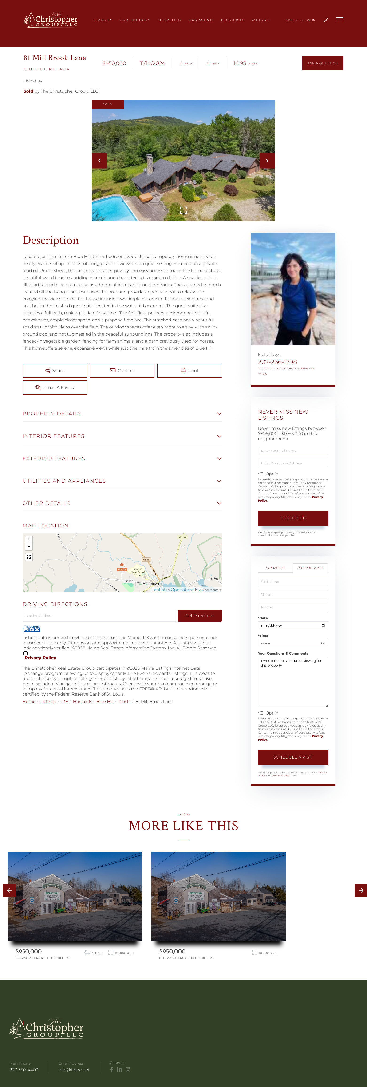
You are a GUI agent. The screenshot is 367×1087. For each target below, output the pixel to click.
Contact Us (275, 568)
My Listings (266, 368)
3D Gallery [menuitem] (170, 20)
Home (29, 701)
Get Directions (199, 615)
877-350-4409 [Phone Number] (23, 1069)
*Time (263, 636)
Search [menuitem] (101, 20)
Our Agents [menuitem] (201, 20)
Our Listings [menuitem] (133, 20)
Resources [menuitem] (233, 20)
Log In (310, 20)
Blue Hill (105, 701)
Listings (48, 701)
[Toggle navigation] (339, 19)
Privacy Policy (40, 657)
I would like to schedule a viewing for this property (293, 682)
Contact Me (306, 368)
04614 (124, 701)
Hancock (82, 701)
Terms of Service (280, 775)
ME (64, 701)
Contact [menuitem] (261, 20)
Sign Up (292, 20)
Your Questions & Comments (283, 653)
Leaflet (159, 589)
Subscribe (293, 518)
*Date (263, 618)
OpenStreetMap (187, 589)
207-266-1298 (277, 362)
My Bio (262, 373)
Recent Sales (286, 368)
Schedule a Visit (310, 568)
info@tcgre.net (74, 1069)
